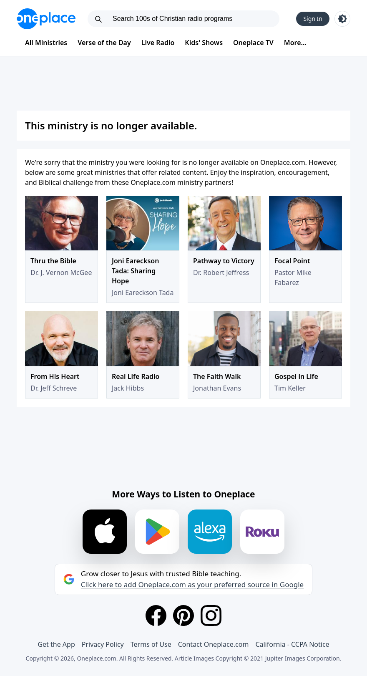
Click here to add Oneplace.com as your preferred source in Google (192, 584)
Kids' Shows (204, 42)
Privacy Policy (103, 644)
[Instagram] (211, 615)
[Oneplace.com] (46, 18)
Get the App (56, 644)
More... (295, 42)
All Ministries (46, 42)
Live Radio (158, 42)
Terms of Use (151, 644)
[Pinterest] (183, 615)
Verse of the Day (104, 42)
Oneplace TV (253, 42)
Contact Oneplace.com (213, 644)
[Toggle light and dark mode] (342, 19)
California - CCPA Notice (292, 644)
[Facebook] (156, 615)
